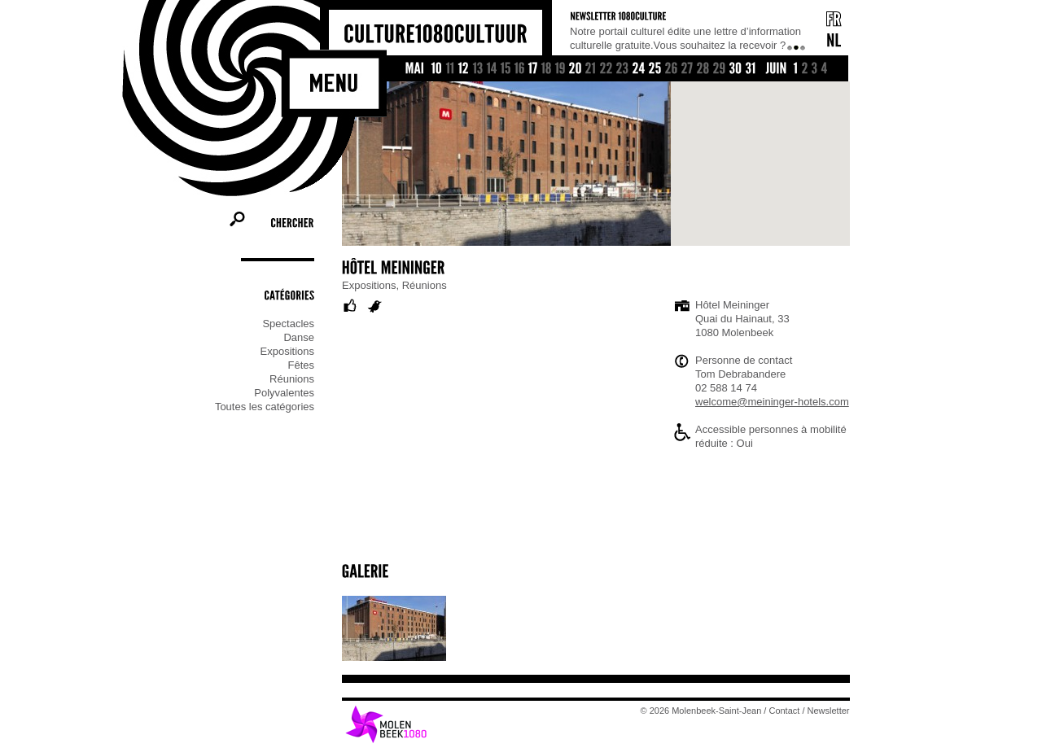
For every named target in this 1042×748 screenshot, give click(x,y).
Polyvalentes (284, 393)
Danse (298, 337)
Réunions (291, 379)
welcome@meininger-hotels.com (772, 402)
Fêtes (300, 365)
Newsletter (829, 710)
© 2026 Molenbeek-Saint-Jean (701, 710)
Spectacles (288, 323)
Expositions (287, 351)
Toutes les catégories (264, 406)
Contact (784, 710)
